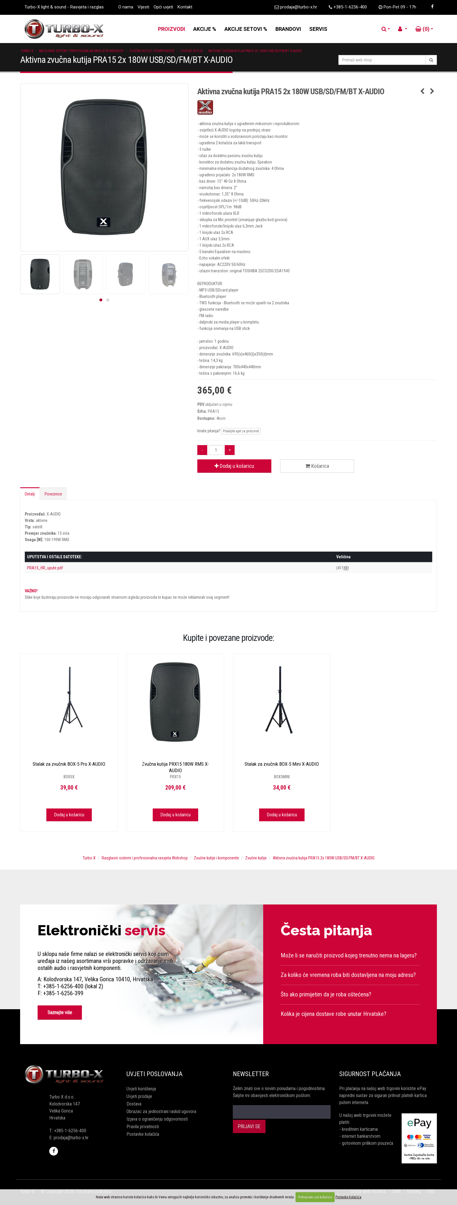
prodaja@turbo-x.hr (298, 7)
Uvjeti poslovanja (154, 1074)
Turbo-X (27, 51)
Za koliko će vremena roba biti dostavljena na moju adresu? (348, 974)
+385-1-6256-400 (350, 7)
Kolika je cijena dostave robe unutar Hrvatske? (333, 1013)
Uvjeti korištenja (141, 1089)
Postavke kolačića (142, 1134)
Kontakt (184, 7)
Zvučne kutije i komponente (152, 51)
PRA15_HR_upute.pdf (45, 568)
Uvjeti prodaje (139, 1096)
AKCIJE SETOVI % (245, 29)
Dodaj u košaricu (234, 466)
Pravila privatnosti (142, 1126)
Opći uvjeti (163, 7)
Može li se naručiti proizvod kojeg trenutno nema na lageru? (349, 955)
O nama (125, 7)
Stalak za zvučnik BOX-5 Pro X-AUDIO (69, 764)
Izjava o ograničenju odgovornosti (157, 1119)
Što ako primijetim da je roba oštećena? (326, 994)
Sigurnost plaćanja (370, 1074)
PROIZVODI (171, 29)
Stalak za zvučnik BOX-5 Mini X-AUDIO (282, 764)
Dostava (133, 1104)
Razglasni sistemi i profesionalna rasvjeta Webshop (81, 51)
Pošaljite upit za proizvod (241, 431)
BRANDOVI (288, 29)
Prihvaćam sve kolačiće (315, 1197)
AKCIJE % (204, 29)
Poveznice (53, 494)
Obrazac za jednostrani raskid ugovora (161, 1111)
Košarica (317, 466)
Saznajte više (60, 1012)
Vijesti (143, 7)
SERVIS (318, 29)
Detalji (30, 494)
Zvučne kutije (191, 51)
